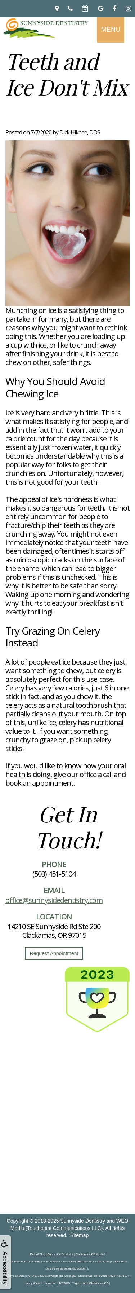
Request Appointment (54, 953)
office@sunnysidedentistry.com (54, 900)
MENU (110, 29)
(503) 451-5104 (54, 874)
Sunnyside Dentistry (82, 1221)
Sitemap (79, 1235)
